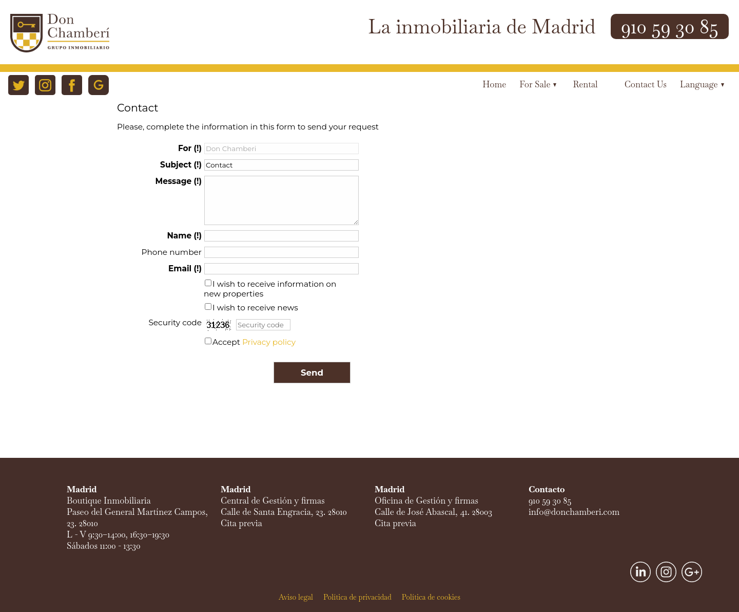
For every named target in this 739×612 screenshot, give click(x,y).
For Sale (537, 84)
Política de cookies (431, 597)
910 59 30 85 (669, 26)
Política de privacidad (357, 597)
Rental (585, 84)
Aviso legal (296, 597)
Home (494, 84)
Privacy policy (269, 342)
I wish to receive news (255, 307)
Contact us (646, 84)
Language (702, 84)
